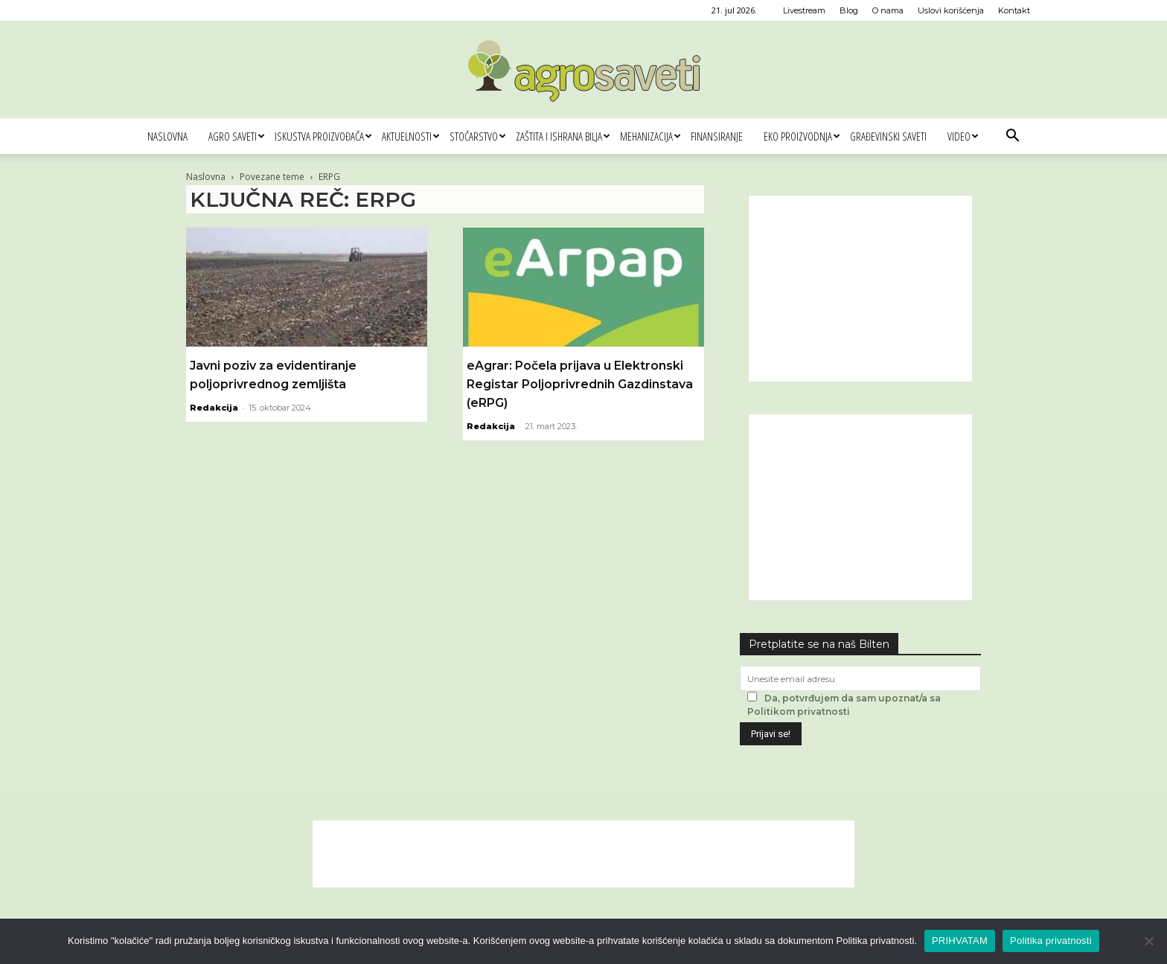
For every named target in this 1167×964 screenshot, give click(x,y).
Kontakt (1014, 10)
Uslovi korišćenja (951, 10)
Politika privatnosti (1051, 940)
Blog (849, 10)
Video (962, 136)
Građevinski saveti (888, 136)
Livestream (804, 10)
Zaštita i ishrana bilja (563, 136)
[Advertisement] (860, 289)
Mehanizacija (650, 136)
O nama (888, 10)
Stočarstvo (477, 136)
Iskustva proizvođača (323, 136)
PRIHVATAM (960, 940)
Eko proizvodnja (802, 136)
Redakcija (214, 407)
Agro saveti (236, 136)
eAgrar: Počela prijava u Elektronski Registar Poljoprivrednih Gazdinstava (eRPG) (580, 384)
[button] (1012, 137)
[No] (1148, 941)
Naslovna (167, 136)
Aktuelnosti (410, 136)
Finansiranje (717, 136)
